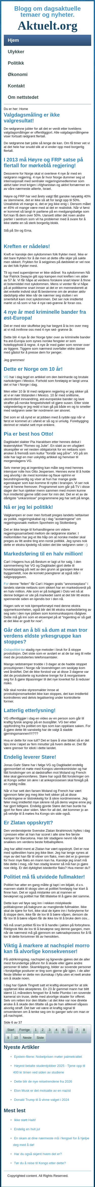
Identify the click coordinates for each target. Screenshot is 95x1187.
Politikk (16, 63)
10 (16, 1038)
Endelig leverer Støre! (30, 757)
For (6, 584)
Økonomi (18, 74)
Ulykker (16, 51)
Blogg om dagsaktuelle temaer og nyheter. (47, 11)
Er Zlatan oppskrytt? (28, 822)
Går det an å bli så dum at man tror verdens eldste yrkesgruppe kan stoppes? (45, 635)
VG (6, 377)
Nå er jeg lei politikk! (28, 507)
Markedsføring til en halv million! (43, 554)
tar (23, 650)
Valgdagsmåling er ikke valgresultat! (32, 117)
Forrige (24, 1030)
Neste (27, 1038)
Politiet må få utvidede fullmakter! (44, 877)
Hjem (13, 40)
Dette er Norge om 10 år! (33, 369)
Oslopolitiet (12, 650)
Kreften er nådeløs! (27, 246)
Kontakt (16, 85)
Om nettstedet (23, 97)
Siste (40, 1038)
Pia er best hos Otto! (28, 434)
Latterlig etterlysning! (29, 710)
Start (10, 1030)
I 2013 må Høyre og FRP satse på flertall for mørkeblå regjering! (43, 162)
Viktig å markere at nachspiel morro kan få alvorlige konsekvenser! (47, 948)
